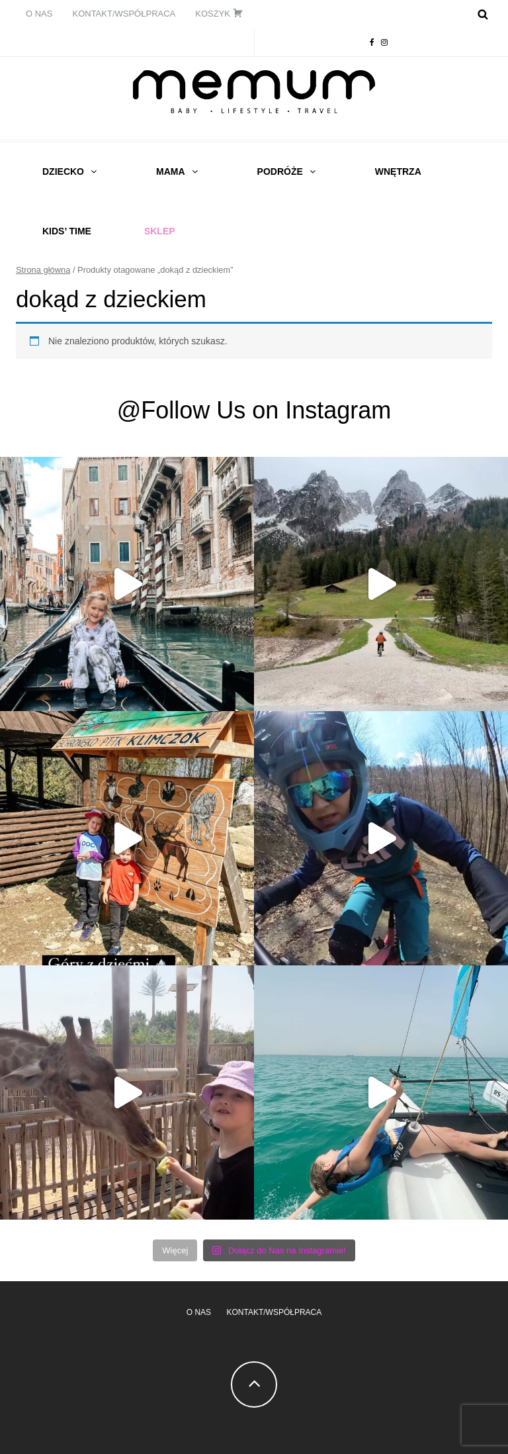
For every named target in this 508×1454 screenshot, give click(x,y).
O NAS (39, 14)
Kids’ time (66, 231)
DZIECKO (63, 171)
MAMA (170, 171)
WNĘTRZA (398, 171)
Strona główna (43, 270)
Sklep (159, 231)
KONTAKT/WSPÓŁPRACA (123, 14)
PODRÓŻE (280, 171)
